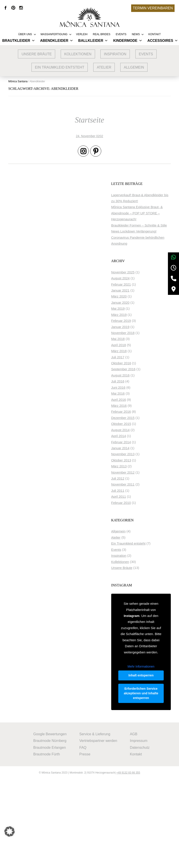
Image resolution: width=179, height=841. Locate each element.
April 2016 (133, 424)
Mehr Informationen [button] (147, 715)
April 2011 (133, 521)
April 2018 (133, 370)
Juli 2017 (132, 382)
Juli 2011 (132, 515)
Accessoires (160, 40)
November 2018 (137, 357)
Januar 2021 (135, 315)
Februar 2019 (136, 346)
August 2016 (135, 400)
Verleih (81, 34)
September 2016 (138, 394)
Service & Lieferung (95, 796)
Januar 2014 (135, 473)
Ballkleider (90, 40)
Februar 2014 (136, 467)
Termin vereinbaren (153, 8)
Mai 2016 (132, 418)
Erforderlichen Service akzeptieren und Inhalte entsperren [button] (148, 751)
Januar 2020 (135, 327)
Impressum (139, 802)
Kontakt (154, 34)
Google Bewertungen (49, 796)
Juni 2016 (133, 412)
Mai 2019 (132, 333)
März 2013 (133, 491)
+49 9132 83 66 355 (128, 834)
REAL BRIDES (101, 34)
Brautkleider (16, 40)
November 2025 (137, 297)
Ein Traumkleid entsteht (59, 67)
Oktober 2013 (136, 485)
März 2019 (133, 339)
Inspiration (115, 54)
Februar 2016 (136, 436)
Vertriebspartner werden (98, 802)
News (136, 34)
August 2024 (135, 303)
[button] (9, 831)
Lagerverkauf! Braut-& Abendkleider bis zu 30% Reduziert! (144, 202)
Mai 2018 (132, 364)
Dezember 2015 (137, 442)
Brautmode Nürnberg (49, 802)
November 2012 (137, 497)
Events (121, 34)
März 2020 (133, 321)
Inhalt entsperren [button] (148, 726)
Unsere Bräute (36, 54)
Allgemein (134, 67)
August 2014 (135, 455)
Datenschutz (140, 809)
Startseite (89, 120)
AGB (134, 796)
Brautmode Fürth (46, 816)
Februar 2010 (136, 527)
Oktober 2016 (136, 388)
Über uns (25, 34)
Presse (85, 816)
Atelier (104, 67)
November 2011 (137, 509)
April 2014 (133, 461)
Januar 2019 (135, 351)
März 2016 (133, 430)
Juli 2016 (132, 406)
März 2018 (133, 376)
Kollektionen (77, 54)
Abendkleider (54, 40)
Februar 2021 (136, 309)
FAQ (83, 809)
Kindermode (125, 40)
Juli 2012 (132, 503)
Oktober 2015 (136, 449)
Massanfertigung (54, 34)
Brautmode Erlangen (49, 809)
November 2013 (137, 479)
